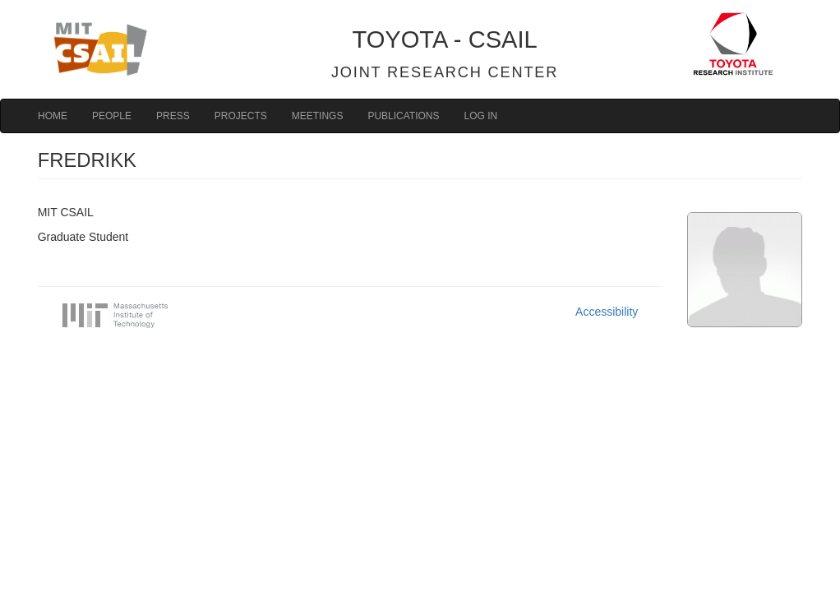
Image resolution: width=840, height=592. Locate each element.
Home (52, 116)
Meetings (318, 116)
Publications (403, 116)
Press (173, 116)
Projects (241, 116)
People (112, 116)
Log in (481, 116)
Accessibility (606, 311)
